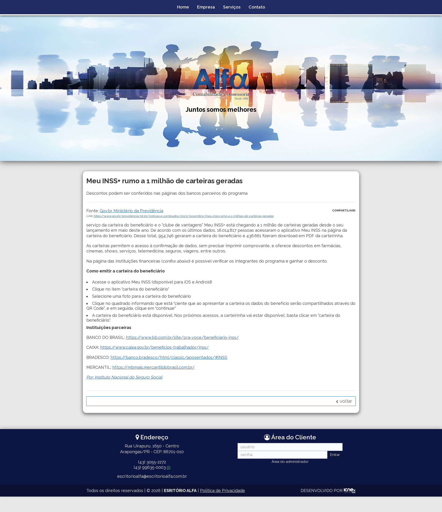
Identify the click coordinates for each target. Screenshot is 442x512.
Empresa (206, 7)
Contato (257, 7)
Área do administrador (290, 462)
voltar (344, 401)
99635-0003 (152, 467)
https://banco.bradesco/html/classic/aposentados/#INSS (168, 357)
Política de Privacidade (222, 490)
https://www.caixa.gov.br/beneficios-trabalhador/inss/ (154, 347)
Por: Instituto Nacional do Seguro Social (124, 377)
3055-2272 (152, 462)
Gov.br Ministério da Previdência (131, 210)
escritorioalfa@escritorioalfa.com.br (152, 476)
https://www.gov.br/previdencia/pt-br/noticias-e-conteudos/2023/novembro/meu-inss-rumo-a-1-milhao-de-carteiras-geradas (183, 216)
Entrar (335, 455)
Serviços (232, 7)
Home (183, 7)
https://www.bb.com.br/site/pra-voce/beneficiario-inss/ (182, 337)
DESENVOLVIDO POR (322, 490)
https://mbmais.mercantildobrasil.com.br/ (153, 367)
